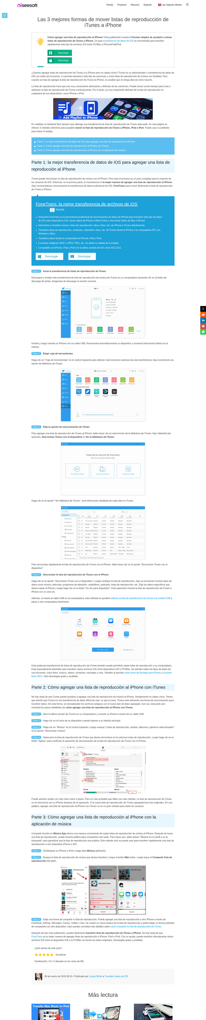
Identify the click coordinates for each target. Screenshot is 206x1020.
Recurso (135, 5)
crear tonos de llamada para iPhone (142, 673)
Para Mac (60, 209)
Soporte (147, 5)
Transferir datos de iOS (116, 976)
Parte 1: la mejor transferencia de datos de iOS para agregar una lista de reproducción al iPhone (86, 141)
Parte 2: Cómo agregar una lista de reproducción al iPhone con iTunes (73, 146)
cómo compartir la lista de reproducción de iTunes (136, 926)
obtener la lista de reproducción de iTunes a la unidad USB (140, 598)
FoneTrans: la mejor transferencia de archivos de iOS (86, 204)
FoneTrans (36, 936)
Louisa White (95, 976)
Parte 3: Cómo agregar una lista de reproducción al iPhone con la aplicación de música (81, 150)
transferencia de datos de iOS (118, 41)
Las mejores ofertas (172, 5)
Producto (121, 5)
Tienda (109, 5)
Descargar (63, 53)
